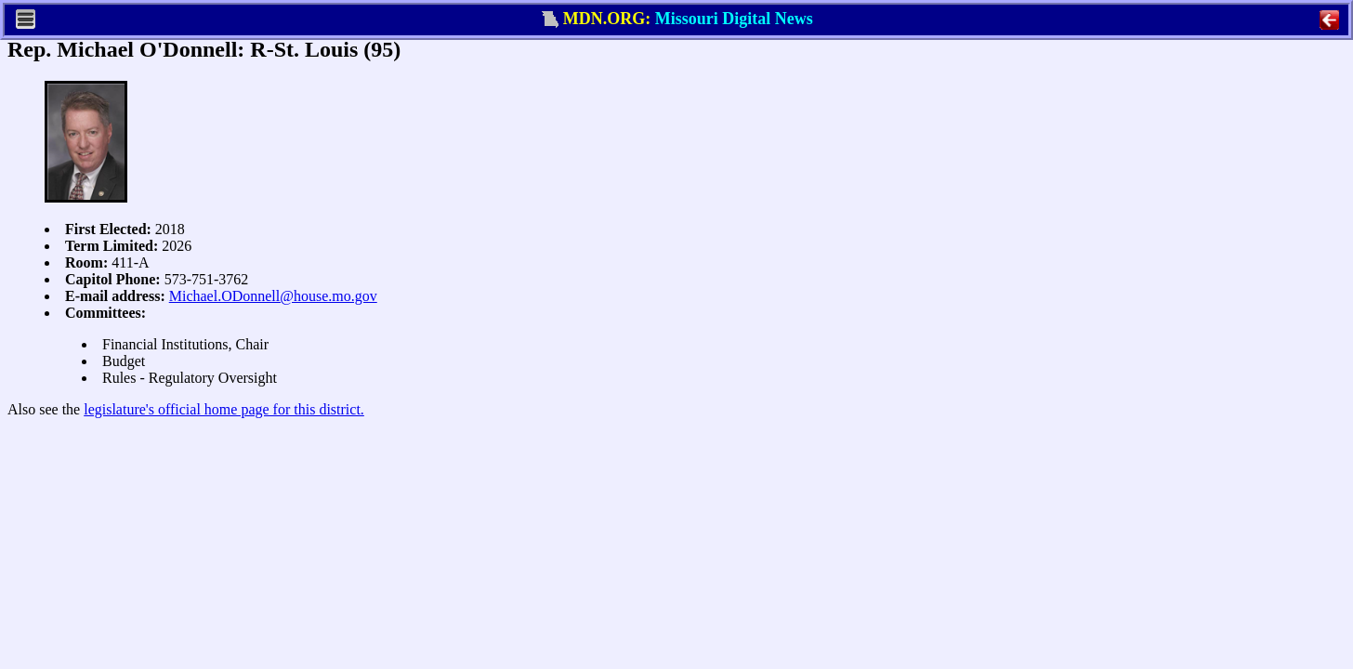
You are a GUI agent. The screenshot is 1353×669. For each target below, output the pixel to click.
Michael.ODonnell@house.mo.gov (273, 296)
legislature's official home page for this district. (224, 409)
